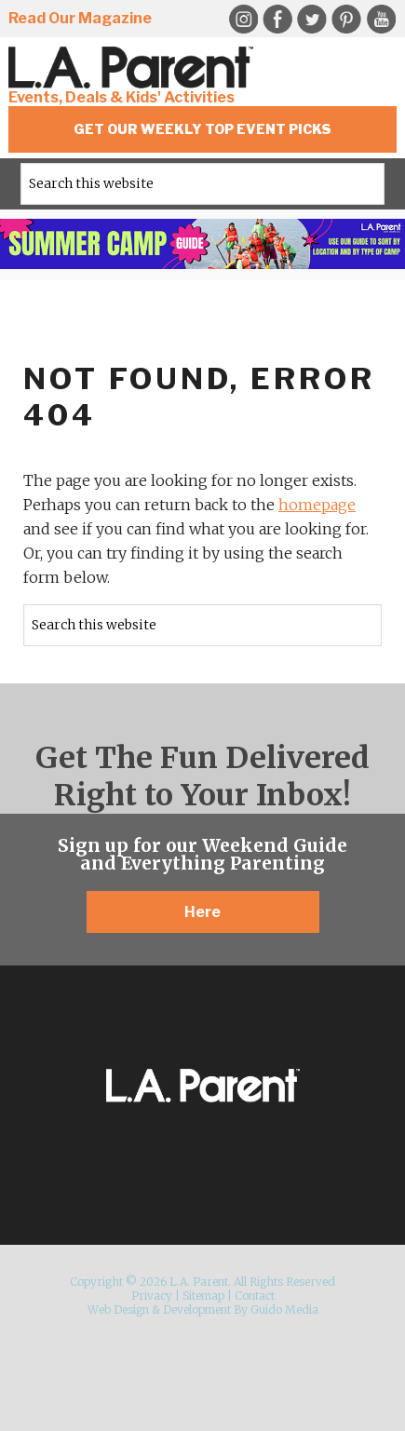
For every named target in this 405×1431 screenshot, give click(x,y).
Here (202, 912)
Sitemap (203, 1296)
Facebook (277, 19)
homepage (317, 504)
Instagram (243, 19)
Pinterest (346, 19)
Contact (255, 1296)
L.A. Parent (134, 67)
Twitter (312, 19)
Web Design (118, 1309)
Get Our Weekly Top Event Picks (202, 129)
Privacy (151, 1296)
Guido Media (284, 1309)
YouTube (381, 19)
